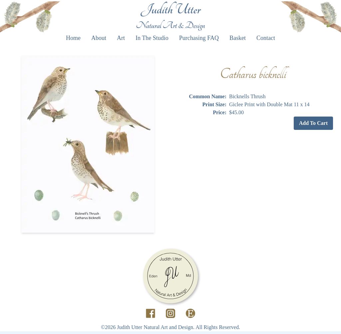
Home (73, 38)
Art (121, 38)
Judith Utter (170, 9)
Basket (237, 38)
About (98, 38)
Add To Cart (313, 123)
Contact (265, 38)
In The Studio (152, 38)
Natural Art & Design (170, 25)
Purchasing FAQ (199, 38)
